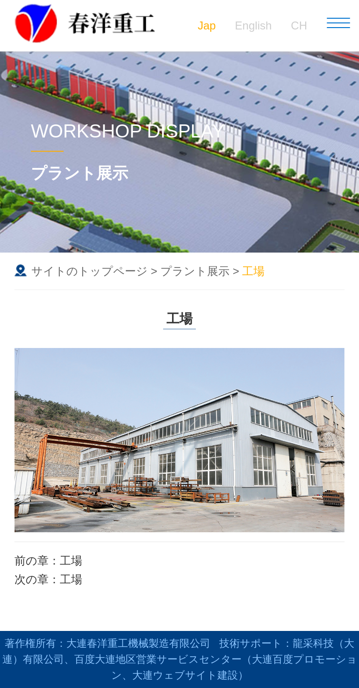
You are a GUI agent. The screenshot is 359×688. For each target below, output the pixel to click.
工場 (71, 560)
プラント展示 (195, 271)
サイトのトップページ (89, 271)
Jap (207, 25)
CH (299, 25)
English (253, 25)
